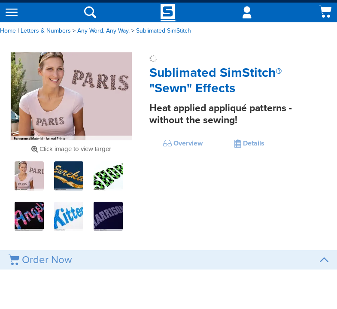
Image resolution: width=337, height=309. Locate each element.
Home (8, 30)
